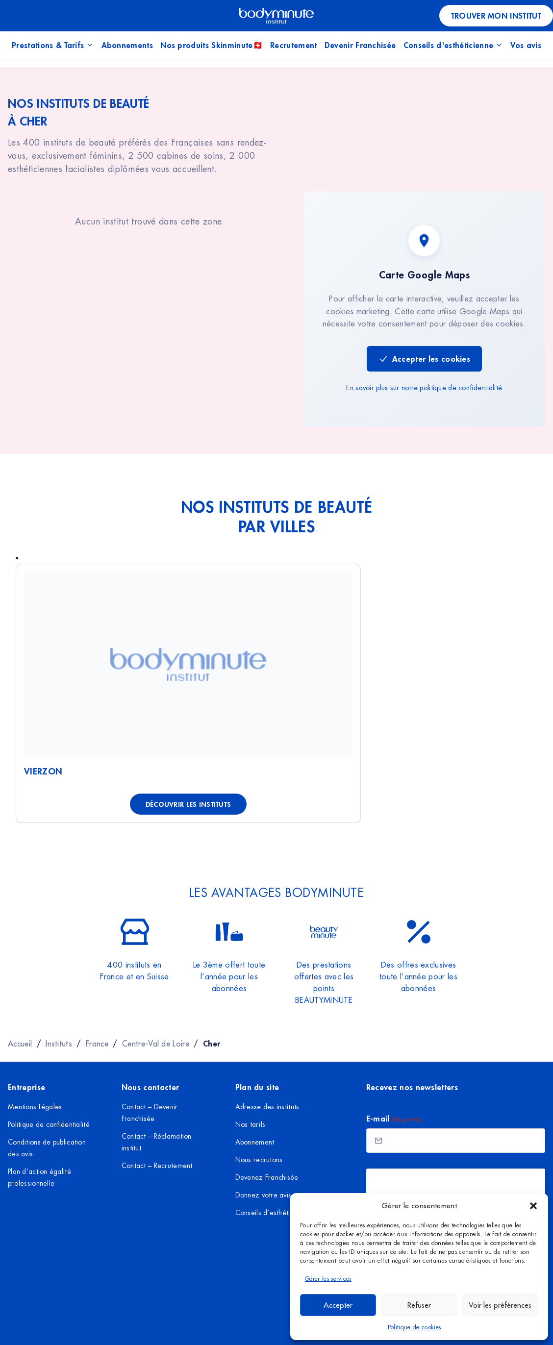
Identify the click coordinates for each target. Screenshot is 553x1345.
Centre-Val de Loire (155, 1043)
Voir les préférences (500, 1305)
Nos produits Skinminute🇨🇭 (211, 45)
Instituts (59, 1043)
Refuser (419, 1305)
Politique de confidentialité (49, 1124)
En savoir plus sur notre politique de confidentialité (424, 387)
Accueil (20, 1043)
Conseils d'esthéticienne (453, 45)
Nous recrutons (259, 1159)
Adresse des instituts (267, 1106)
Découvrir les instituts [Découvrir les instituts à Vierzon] (188, 804)
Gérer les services (328, 1279)
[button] (533, 1206)
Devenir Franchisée (360, 45)
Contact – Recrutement (157, 1165)
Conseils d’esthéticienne (273, 1212)
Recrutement (293, 45)
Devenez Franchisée (267, 1177)
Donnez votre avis (263, 1195)
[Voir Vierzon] (188, 664)
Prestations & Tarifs (53, 45)
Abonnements (127, 45)
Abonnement (255, 1142)
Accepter (338, 1305)
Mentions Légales (35, 1106)
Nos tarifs (250, 1124)
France (97, 1043)
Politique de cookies (414, 1327)
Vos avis (525, 45)
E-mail (394, 1118)
